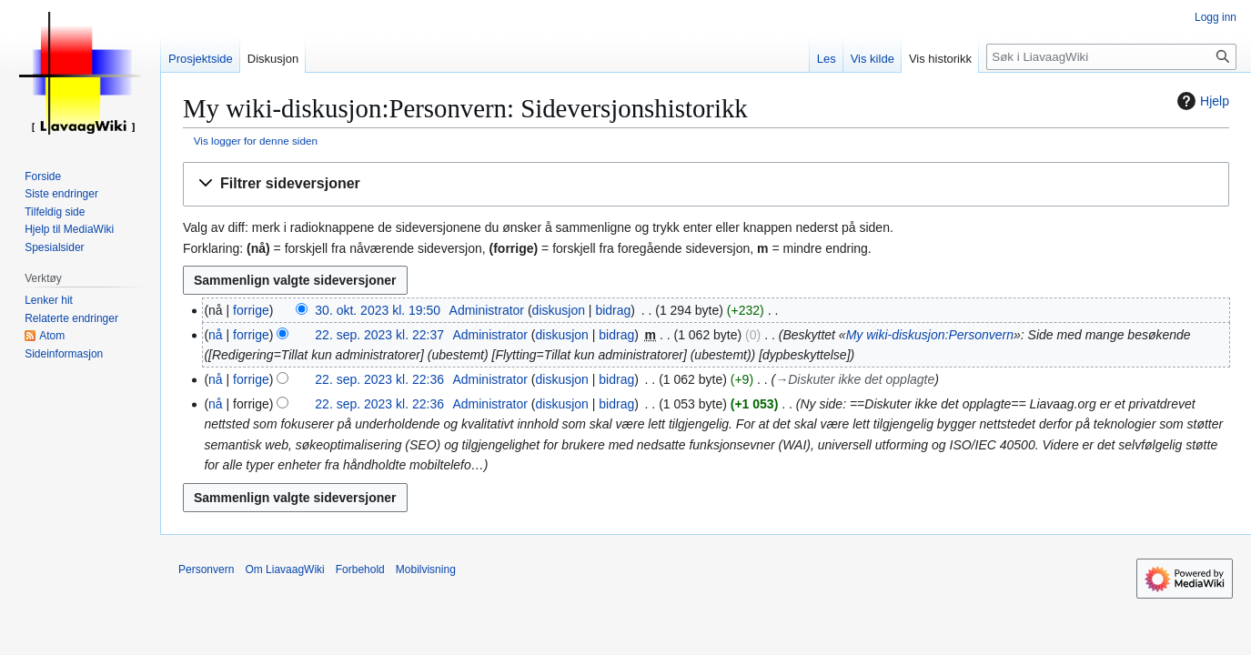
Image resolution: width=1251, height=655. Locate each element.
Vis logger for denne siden (256, 140)
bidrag (613, 310)
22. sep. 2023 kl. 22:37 (379, 335)
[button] (706, 184)
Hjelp (1201, 101)
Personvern (206, 569)
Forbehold (360, 569)
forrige (251, 310)
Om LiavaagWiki (284, 569)
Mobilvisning (426, 569)
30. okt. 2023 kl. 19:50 (377, 310)
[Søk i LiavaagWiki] (1111, 57)
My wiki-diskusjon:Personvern (930, 335)
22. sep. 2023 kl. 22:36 (379, 379)
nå (215, 335)
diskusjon (558, 310)
